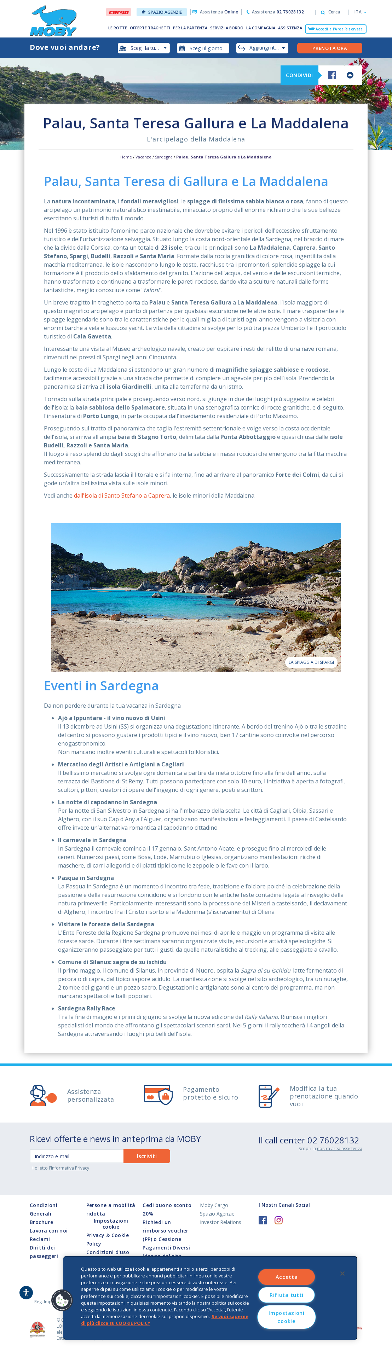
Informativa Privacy (70, 1168)
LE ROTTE (117, 27)
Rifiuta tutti (287, 1295)
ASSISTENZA (290, 27)
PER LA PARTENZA (190, 27)
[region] (210, 1298)
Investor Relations (220, 1222)
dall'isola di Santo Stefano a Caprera (122, 495)
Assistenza (219, 12)
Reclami (40, 1239)
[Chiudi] (342, 1273)
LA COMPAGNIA (260, 27)
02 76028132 (333, 1140)
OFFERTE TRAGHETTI (150, 27)
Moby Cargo (214, 1205)
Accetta (287, 1277)
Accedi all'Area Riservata (339, 29)
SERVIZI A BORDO (226, 27)
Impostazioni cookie (111, 1224)
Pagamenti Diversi (166, 1247)
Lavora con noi (49, 1230)
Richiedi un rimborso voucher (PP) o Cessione (165, 1230)
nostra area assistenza (339, 1149)
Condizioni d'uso (107, 1252)
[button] (358, 12)
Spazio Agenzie (162, 12)
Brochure (41, 1222)
